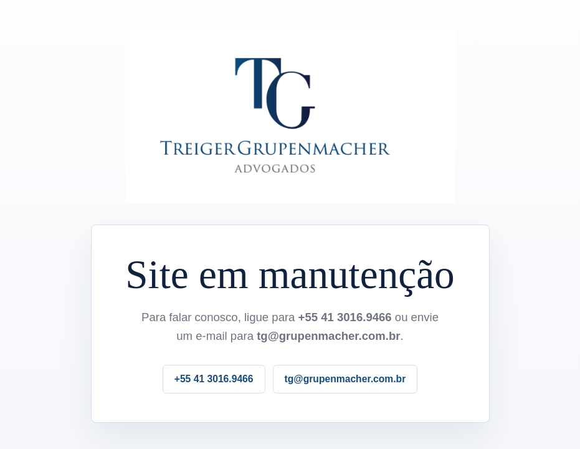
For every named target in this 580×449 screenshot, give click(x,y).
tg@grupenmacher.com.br (345, 379)
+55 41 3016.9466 (214, 379)
